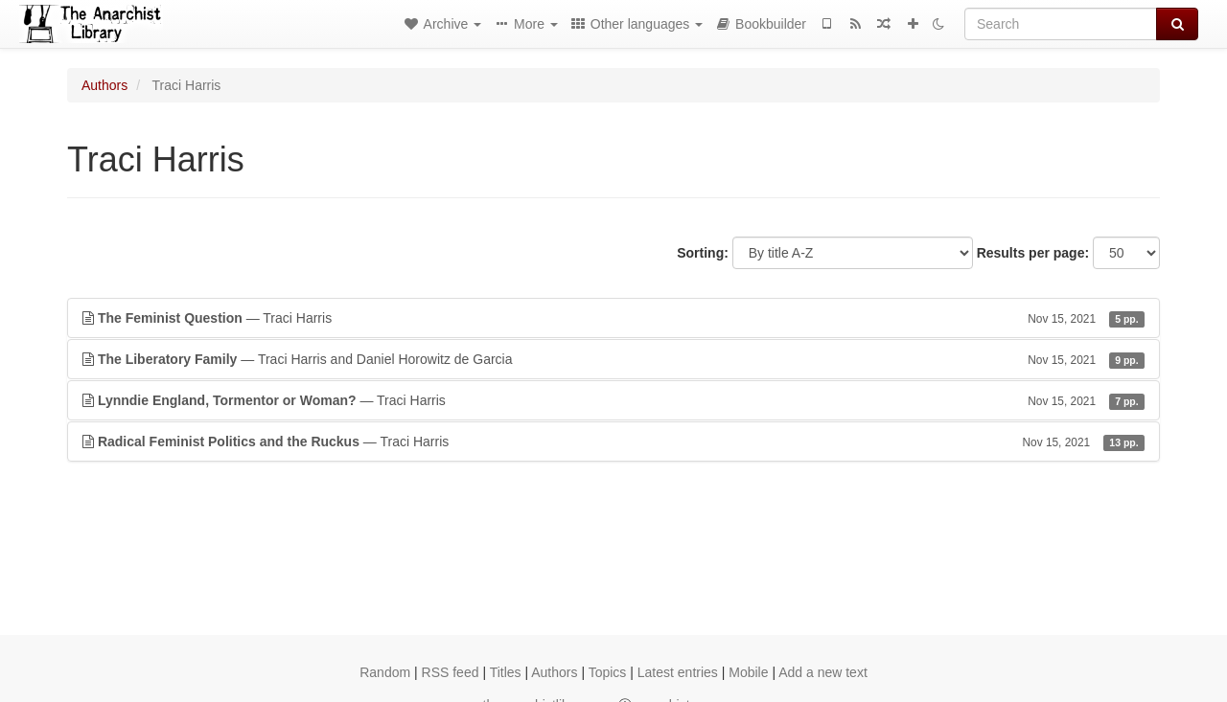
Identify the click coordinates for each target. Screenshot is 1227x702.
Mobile (748, 672)
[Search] (1060, 24)
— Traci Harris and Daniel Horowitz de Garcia (613, 359)
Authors (104, 85)
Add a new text (823, 672)
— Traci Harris (613, 318)
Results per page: (1033, 252)
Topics (608, 672)
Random (384, 672)
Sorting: (703, 252)
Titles (505, 672)
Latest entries (677, 672)
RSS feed (450, 672)
